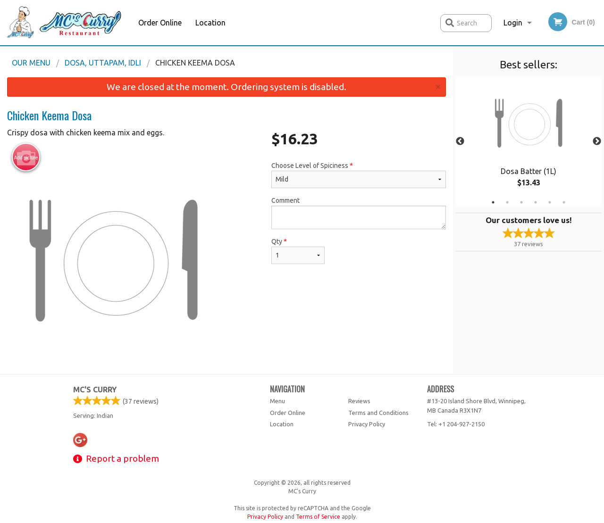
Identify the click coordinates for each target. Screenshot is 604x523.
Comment (358, 213)
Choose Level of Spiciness (358, 175)
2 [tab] (507, 202)
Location (210, 22)
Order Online (160, 22)
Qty (298, 251)
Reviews (359, 401)
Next (597, 141)
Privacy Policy (366, 424)
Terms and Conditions (378, 412)
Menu (277, 401)
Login (512, 22)
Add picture (26, 157)
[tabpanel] (528, 141)
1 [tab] (493, 202)
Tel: (456, 424)
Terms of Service (318, 517)
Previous (460, 141)
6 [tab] (564, 202)
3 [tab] (521, 202)
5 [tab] (549, 202)
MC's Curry (95, 389)
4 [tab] (535, 202)
